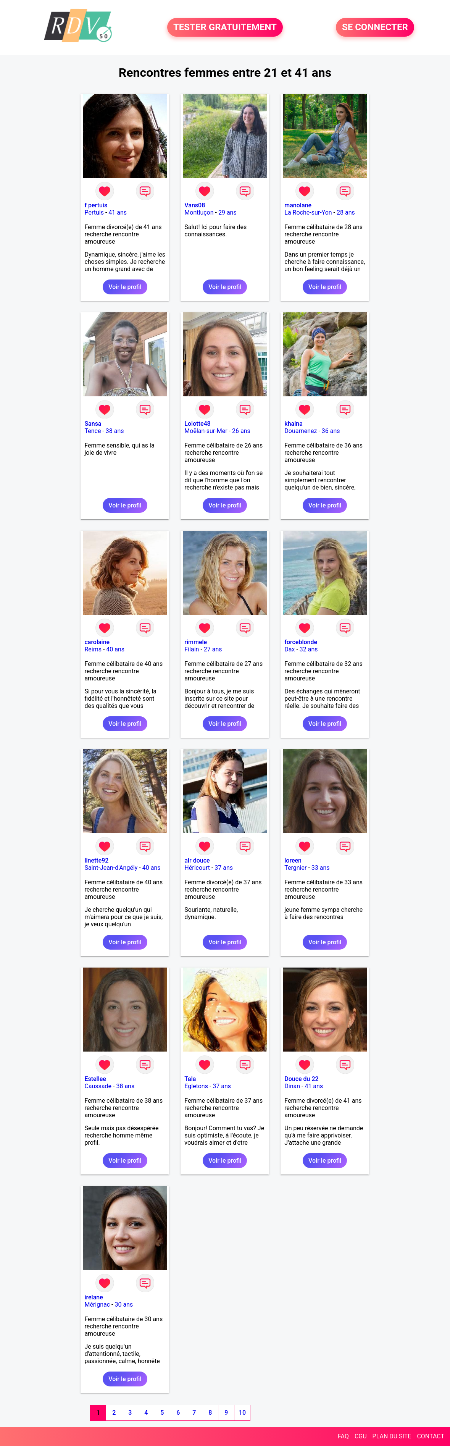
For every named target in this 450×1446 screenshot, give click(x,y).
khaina (293, 423)
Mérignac (97, 1304)
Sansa (92, 423)
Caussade (97, 1086)
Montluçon (198, 212)
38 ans (115, 431)
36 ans (331, 431)
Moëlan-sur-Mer (205, 431)
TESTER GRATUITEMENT (225, 27)
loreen (293, 860)
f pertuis (95, 205)
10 (242, 1412)
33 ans (320, 867)
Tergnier (295, 867)
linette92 (96, 860)
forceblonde (300, 642)
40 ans (115, 649)
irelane (93, 1297)
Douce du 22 (301, 1078)
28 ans (346, 212)
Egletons (196, 1086)
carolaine (97, 642)
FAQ (343, 1436)
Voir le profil (124, 287)
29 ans (227, 212)
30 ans (124, 1304)
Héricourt (197, 867)
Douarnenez (300, 431)
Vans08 (194, 205)
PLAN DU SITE (392, 1436)
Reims (93, 649)
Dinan (292, 1086)
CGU (361, 1436)
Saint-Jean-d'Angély (110, 867)
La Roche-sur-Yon (308, 212)
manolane (297, 205)
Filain (191, 649)
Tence (92, 431)
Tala (190, 1078)
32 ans (309, 649)
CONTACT (430, 1436)
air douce (197, 860)
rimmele (195, 642)
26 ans (241, 431)
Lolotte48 (197, 423)
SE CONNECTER (375, 27)
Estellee (95, 1078)
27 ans (213, 649)
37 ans (224, 867)
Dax (289, 649)
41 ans (117, 212)
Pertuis (94, 212)
